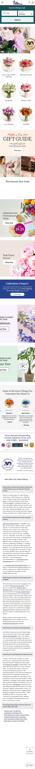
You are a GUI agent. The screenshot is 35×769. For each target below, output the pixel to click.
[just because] (9, 116)
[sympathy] (9, 92)
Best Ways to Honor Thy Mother (14, 721)
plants (11, 503)
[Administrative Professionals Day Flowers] (9, 223)
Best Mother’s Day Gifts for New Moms (16, 715)
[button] (9, 415)
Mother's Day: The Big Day (12, 711)
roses (4, 501)
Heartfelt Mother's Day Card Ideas (15, 717)
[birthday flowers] (26, 66)
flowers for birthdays (12, 664)
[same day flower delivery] (9, 67)
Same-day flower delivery (11, 523)
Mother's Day (21, 588)
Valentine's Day (7, 590)
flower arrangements (23, 592)
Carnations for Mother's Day (13, 713)
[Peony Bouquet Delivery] (9, 262)
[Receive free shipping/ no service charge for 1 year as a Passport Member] (17, 289)
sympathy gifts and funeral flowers (16, 565)
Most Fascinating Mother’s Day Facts (15, 719)
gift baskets (16, 684)
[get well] (26, 116)
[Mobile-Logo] (17, 2)
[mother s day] (26, 92)
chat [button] (13, 549)
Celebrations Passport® (10, 623)
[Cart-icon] (33, 2)
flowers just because (17, 586)
